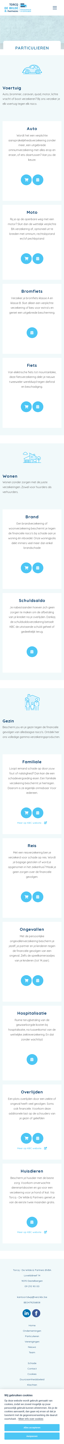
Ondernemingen (32, 1330)
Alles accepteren (32, 1427)
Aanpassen (32, 1436)
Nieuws (32, 1347)
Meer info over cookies (30, 1419)
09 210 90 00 (32, 1286)
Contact (32, 1368)
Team (32, 1352)
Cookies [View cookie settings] (32, 1374)
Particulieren (32, 1336)
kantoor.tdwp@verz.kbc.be (32, 1297)
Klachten (32, 1384)
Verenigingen (32, 1341)
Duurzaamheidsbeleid (32, 1379)
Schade (32, 1363)
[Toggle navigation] (54, 8)
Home (32, 1325)
